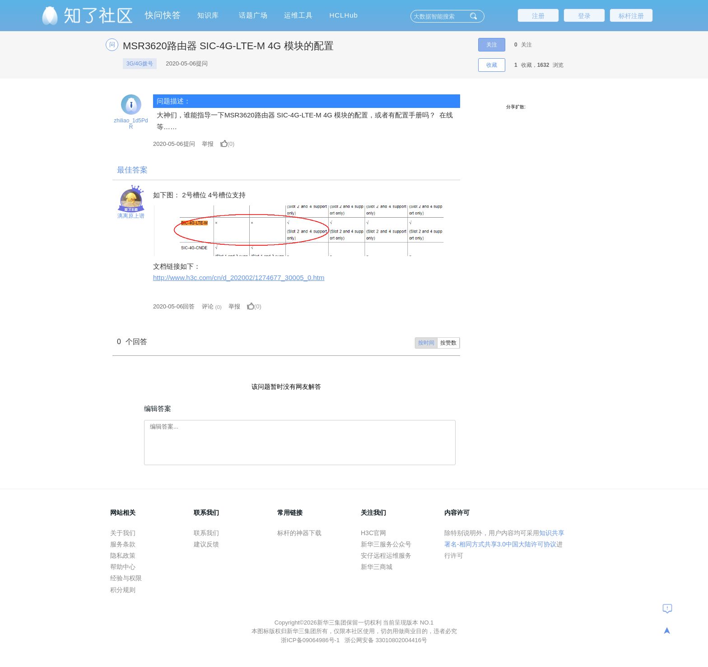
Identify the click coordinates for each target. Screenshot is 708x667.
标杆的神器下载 (299, 532)
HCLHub (343, 15)
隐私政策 (122, 555)
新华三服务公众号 (386, 544)
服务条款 (122, 544)
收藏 (491, 65)
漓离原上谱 (130, 216)
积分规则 (122, 589)
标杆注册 (631, 15)
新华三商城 (376, 566)
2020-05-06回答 (174, 306)
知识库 (208, 15)
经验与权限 (126, 578)
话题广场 (253, 15)
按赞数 (448, 343)
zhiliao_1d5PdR (131, 123)
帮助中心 (122, 566)
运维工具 (298, 15)
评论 (208, 306)
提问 (174, 143)
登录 (584, 15)
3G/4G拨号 (139, 64)
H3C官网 (373, 532)
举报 (208, 143)
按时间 (426, 343)
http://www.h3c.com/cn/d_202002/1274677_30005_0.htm (238, 277)
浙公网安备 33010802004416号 (386, 640)
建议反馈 (206, 544)
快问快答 (163, 15)
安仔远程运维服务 (386, 555)
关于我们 (122, 532)
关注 (491, 45)
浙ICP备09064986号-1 (311, 640)
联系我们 (206, 532)
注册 (538, 15)
